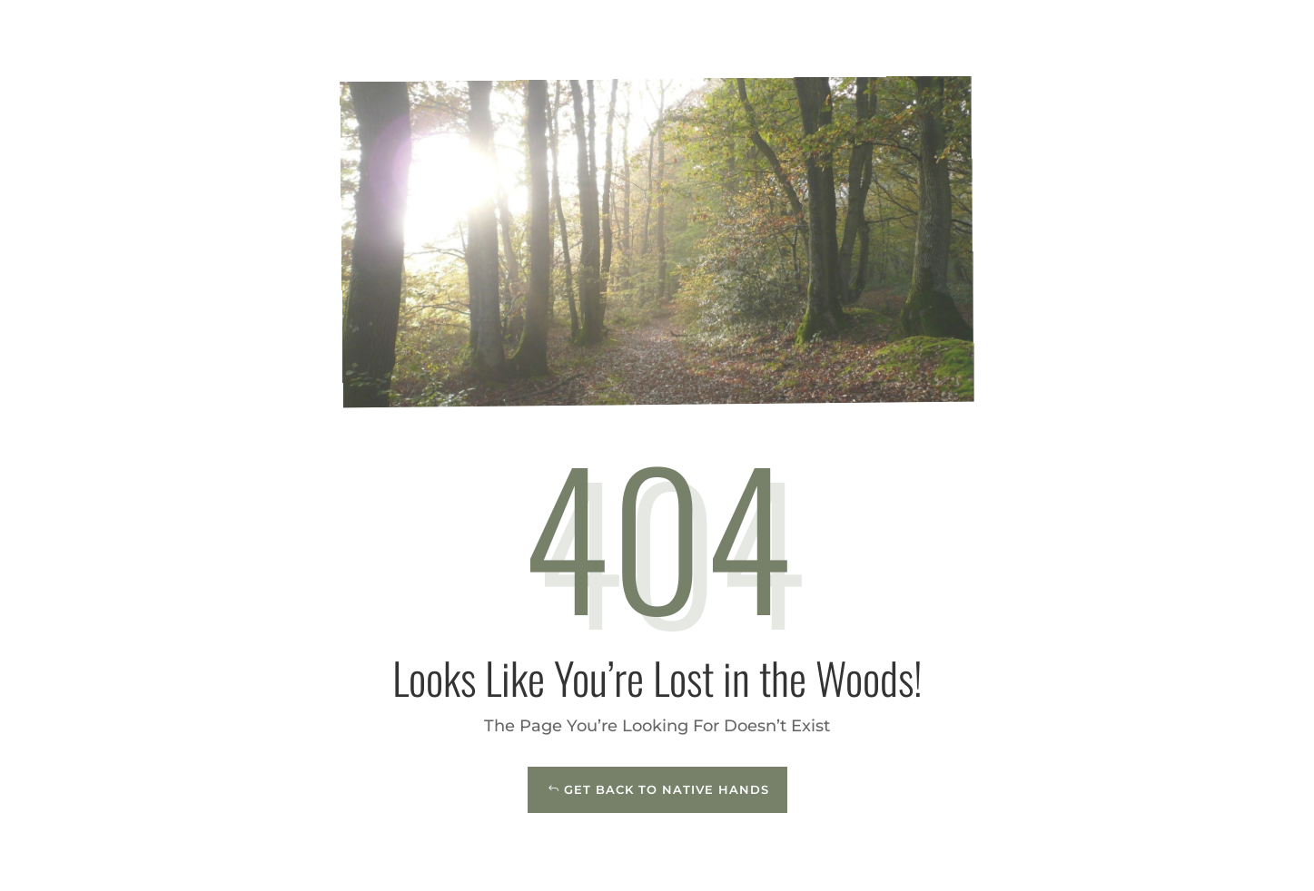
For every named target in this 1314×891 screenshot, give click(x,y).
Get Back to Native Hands (666, 789)
